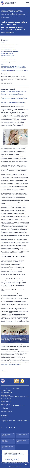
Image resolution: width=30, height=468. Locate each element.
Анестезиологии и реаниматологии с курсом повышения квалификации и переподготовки (12, 12)
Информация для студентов (7, 57)
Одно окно (3, 417)
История (2, 42)
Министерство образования (22, 434)
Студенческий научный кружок (7, 55)
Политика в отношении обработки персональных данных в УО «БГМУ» (15, 421)
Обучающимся (10, 10)
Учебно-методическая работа (7, 46)
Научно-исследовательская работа (8, 49)
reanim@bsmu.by (8, 83)
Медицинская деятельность (7, 53)
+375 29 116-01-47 (7, 398)
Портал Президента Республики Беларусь (7, 447)
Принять (15, 459)
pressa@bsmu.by (8, 411)
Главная (3, 10)
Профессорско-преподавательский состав (10, 44)
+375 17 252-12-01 (7, 390)
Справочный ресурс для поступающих (6, 435)
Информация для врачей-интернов (8, 59)
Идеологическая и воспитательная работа (10, 51)
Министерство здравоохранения (5, 441)
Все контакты (4, 415)
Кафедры (18, 10)
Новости (2, 64)
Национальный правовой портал (21, 441)
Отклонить (7, 459)
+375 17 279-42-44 (7, 408)
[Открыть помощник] (26, 464)
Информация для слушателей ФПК (8, 62)
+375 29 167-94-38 (9, 82)
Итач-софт (19, 466)
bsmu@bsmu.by (8, 392)
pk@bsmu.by (8, 401)
